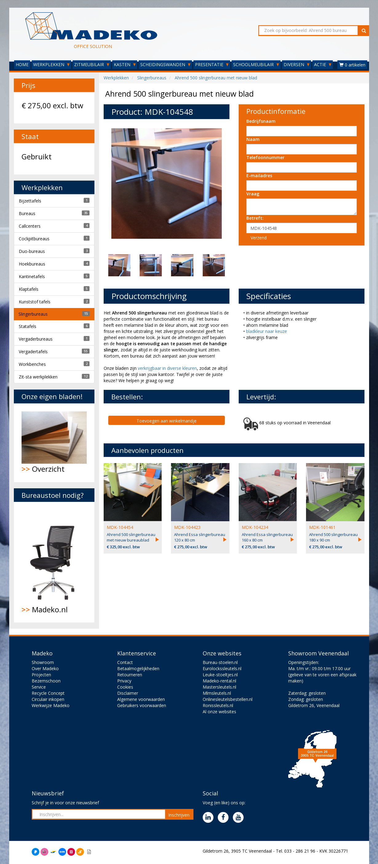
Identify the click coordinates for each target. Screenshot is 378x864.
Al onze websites (219, 711)
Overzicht (54, 442)
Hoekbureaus (32, 264)
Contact (125, 662)
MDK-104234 (255, 527)
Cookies (125, 687)
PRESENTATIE (212, 64)
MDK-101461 (322, 527)
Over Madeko (45, 668)
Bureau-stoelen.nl (220, 662)
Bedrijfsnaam (261, 121)
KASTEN (125, 64)
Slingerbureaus (33, 314)
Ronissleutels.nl (218, 705)
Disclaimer (127, 693)
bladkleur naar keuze (266, 331)
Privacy (124, 681)
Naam (253, 139)
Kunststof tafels (34, 302)
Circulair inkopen (48, 699)
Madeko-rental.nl (219, 681)
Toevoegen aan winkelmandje (167, 421)
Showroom (43, 662)
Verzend (259, 238)
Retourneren (129, 675)
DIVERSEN (296, 64)
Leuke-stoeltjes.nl (220, 675)
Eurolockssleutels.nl (222, 668)
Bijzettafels (30, 201)
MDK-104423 (187, 527)
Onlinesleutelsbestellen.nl (228, 699)
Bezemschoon (46, 681)
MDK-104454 (120, 527)
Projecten (41, 675)
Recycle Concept (48, 693)
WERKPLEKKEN (51, 64)
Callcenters (30, 226)
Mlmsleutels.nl (217, 693)
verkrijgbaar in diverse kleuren (167, 368)
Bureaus (27, 213)
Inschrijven (178, 815)
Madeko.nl (54, 562)
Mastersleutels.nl (219, 687)
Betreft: (255, 218)
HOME (22, 64)
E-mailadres (259, 175)
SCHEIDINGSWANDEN (165, 64)
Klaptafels (28, 289)
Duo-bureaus (32, 251)
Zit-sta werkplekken (38, 377)
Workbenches (32, 364)
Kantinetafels (32, 276)
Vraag (252, 194)
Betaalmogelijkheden (138, 668)
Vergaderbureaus (36, 339)
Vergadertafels (33, 351)
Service (39, 687)
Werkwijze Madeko (51, 705)
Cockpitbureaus (34, 239)
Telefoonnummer (265, 157)
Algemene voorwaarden (141, 699)
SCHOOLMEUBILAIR (256, 64)
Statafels (27, 326)
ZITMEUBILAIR (91, 64)
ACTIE (322, 64)
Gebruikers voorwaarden (141, 705)
